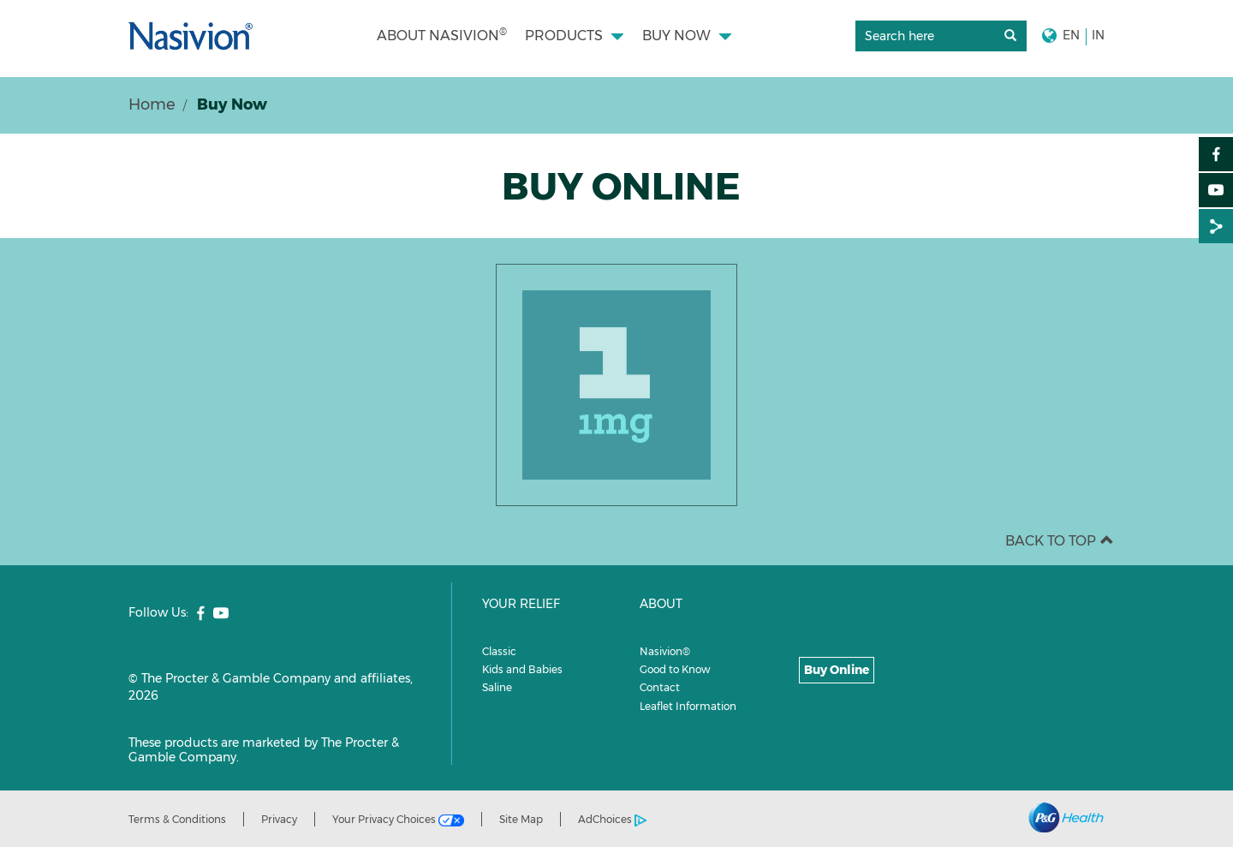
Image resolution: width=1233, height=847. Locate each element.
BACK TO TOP (1059, 541)
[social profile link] (201, 613)
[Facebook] (1216, 154)
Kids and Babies (522, 669)
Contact (660, 687)
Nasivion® (665, 651)
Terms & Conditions (177, 819)
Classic (499, 651)
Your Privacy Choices (398, 819)
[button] (686, 35)
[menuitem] (441, 36)
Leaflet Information (688, 706)
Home (152, 104)
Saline (497, 687)
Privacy (279, 819)
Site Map (521, 819)
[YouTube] (1216, 190)
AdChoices (612, 819)
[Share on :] (1216, 226)
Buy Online (836, 669)
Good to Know (675, 669)
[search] (941, 36)
